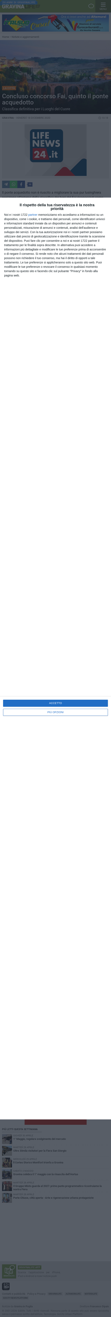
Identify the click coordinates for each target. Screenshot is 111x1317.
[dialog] (55, 658)
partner (32, 214)
